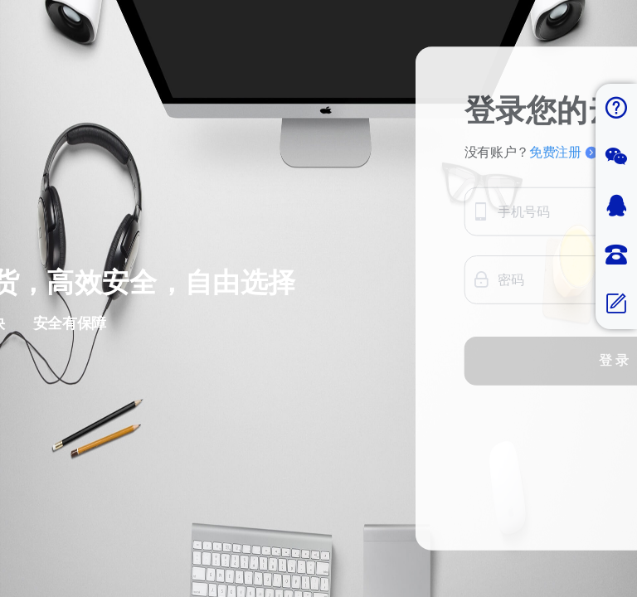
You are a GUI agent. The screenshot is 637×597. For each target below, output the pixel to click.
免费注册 (563, 233)
